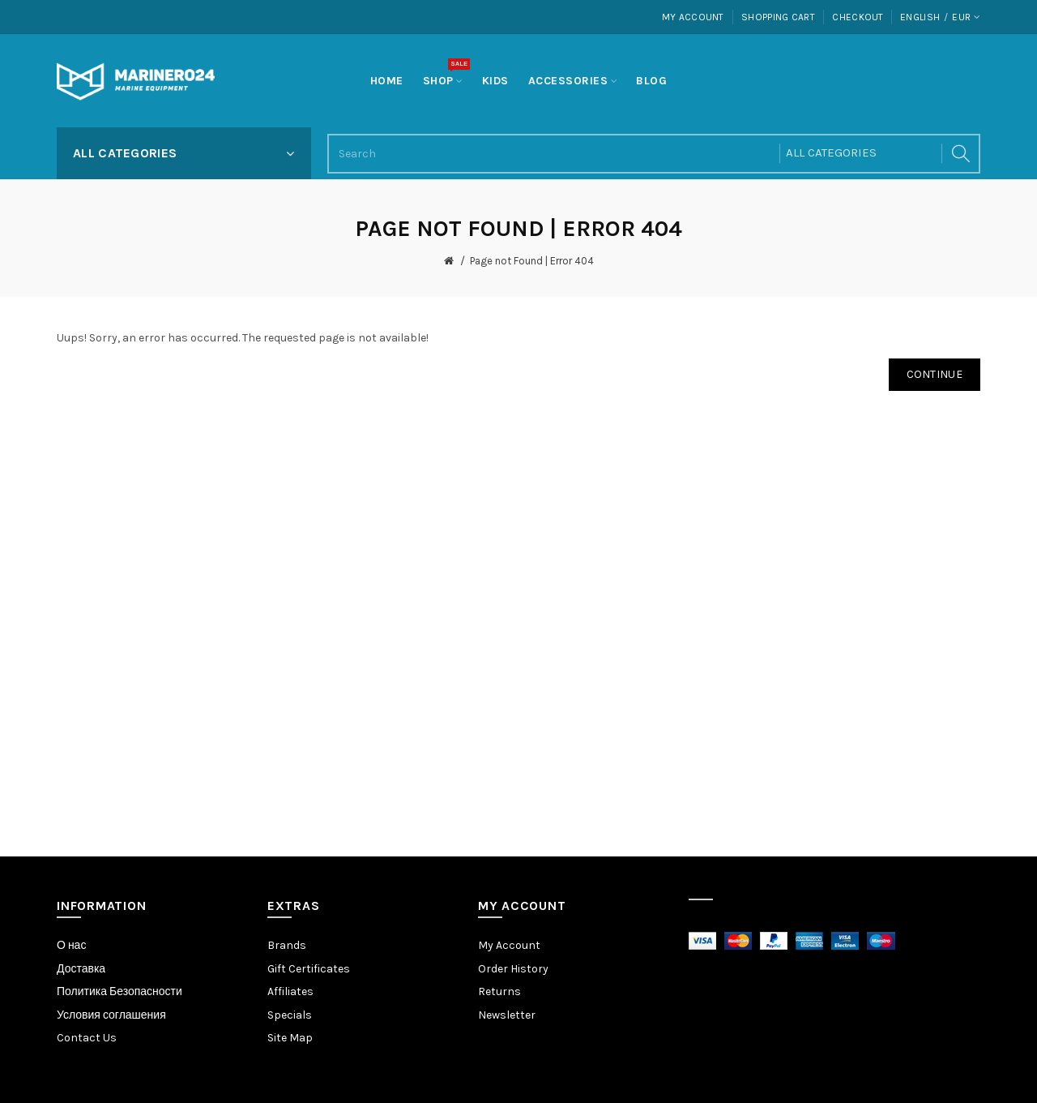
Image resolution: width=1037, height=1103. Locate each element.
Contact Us (87, 1038)
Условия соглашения (111, 1015)
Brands (286, 945)
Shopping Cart (778, 17)
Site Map (290, 1038)
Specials (289, 1015)
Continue (934, 374)
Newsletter (507, 1015)
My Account (693, 17)
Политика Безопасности (119, 991)
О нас (71, 945)
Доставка (81, 969)
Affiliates (290, 991)
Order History (513, 969)
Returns (499, 991)
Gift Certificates (308, 969)
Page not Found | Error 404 (532, 261)
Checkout (857, 17)
